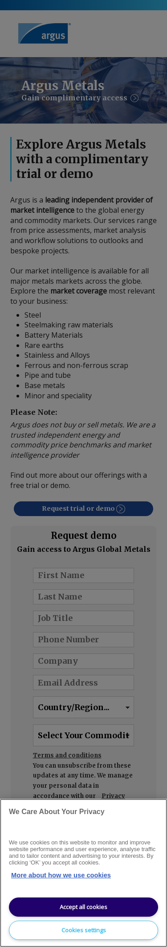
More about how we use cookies (61, 875)
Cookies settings (83, 930)
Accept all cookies (83, 907)
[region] (83, 873)
